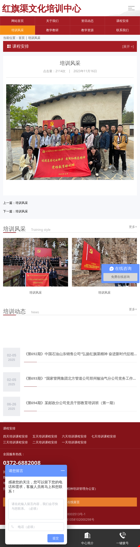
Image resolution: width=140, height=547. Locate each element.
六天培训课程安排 (74, 436)
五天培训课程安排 (44, 436)
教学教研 (52, 30)
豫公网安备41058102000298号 (70, 519)
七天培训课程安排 (103, 436)
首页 (22, 38)
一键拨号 (122, 537)
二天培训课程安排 (44, 442)
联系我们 (122, 30)
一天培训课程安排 (74, 442)
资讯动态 (87, 21)
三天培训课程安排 (15, 442)
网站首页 (17, 21)
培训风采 (17, 30)
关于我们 (52, 21)
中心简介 (87, 537)
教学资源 (87, 30)
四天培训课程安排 (15, 436)
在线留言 (70, 502)
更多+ (133, 226)
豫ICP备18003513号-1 (70, 514)
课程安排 (122, 21)
